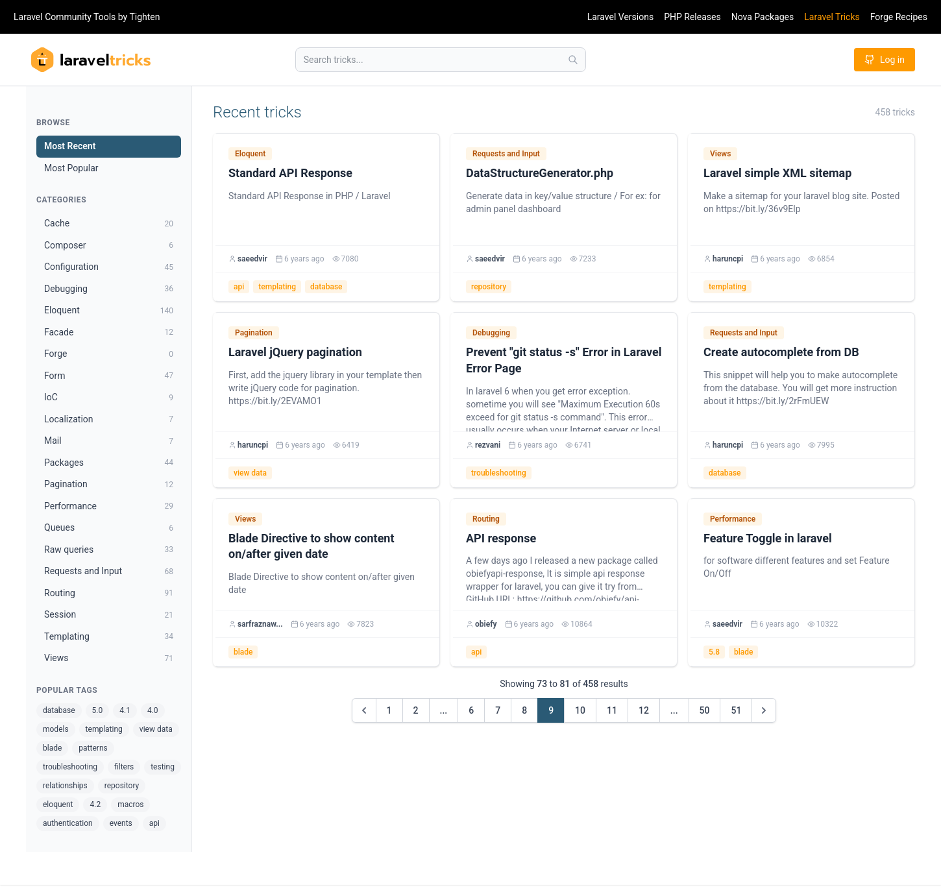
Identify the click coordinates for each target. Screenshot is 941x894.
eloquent (58, 804)
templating (104, 729)
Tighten (144, 17)
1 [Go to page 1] (389, 710)
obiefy (486, 624)
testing (163, 766)
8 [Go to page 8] (524, 710)
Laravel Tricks (832, 17)
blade (52, 748)
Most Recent (69, 146)
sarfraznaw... (260, 624)
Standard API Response (290, 173)
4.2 (95, 804)
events (121, 823)
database (59, 710)
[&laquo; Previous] (364, 710)
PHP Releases (692, 17)
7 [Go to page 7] (497, 710)
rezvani (487, 445)
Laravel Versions (620, 17)
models (56, 729)
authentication (68, 823)
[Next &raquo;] (764, 710)
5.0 (97, 710)
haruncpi (728, 258)
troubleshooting (70, 766)
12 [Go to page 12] (644, 710)
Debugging (491, 332)
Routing (486, 519)
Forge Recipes (898, 17)
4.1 (124, 710)
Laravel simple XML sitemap (777, 173)
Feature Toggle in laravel (767, 538)
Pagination (254, 332)
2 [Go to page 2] (416, 710)
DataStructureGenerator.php (539, 173)
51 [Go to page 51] (736, 710)
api (154, 823)
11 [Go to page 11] (612, 710)
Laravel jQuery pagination (295, 352)
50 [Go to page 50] (705, 710)
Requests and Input (506, 153)
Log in (884, 59)
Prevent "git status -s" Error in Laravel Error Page (563, 360)
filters (124, 766)
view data (156, 729)
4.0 (152, 710)
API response (501, 538)
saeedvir (252, 258)
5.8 (714, 652)
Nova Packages (762, 17)
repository (122, 785)
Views (720, 153)
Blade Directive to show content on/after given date (311, 546)
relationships (65, 785)
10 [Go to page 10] (580, 710)
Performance (732, 519)
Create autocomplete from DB (781, 352)
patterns (93, 748)
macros (130, 804)
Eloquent (250, 153)
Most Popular (71, 168)
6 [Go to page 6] (471, 710)
